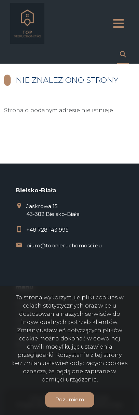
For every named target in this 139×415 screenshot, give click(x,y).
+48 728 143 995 (47, 229)
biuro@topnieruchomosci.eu (64, 245)
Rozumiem (69, 399)
